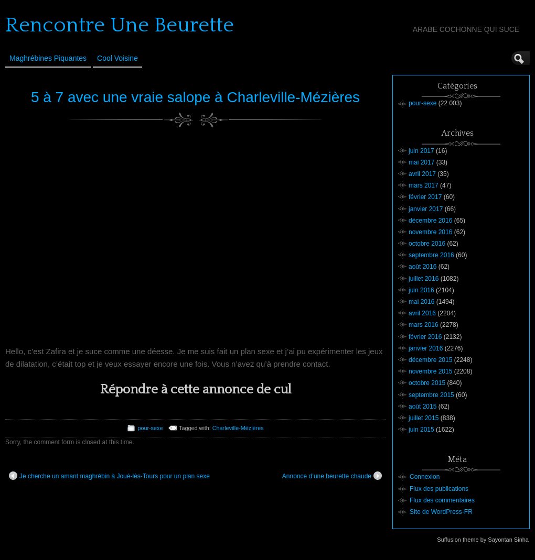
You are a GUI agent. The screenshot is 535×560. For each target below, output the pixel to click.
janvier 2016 (426, 348)
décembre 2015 (430, 360)
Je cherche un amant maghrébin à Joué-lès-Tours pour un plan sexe (109, 475)
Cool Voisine (117, 58)
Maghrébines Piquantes (48, 58)
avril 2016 (422, 313)
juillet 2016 (423, 278)
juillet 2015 (423, 418)
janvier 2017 (426, 209)
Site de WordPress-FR (441, 511)
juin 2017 (421, 151)
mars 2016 (423, 324)
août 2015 (422, 406)
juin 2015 (421, 429)
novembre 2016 (430, 232)
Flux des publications (439, 488)
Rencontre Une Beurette (119, 25)
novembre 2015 (430, 371)
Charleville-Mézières (238, 428)
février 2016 (425, 337)
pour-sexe (150, 428)
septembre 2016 (431, 255)
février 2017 (425, 197)
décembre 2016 (430, 220)
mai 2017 (421, 162)
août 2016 (422, 266)
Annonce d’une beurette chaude (332, 475)
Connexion (425, 476)
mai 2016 (421, 301)
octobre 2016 (427, 243)
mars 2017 (423, 185)
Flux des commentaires (442, 500)
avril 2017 (422, 174)
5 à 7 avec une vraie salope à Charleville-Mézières (195, 97)
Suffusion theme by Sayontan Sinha (483, 539)
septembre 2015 (431, 395)
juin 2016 (421, 290)
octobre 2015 (427, 383)
